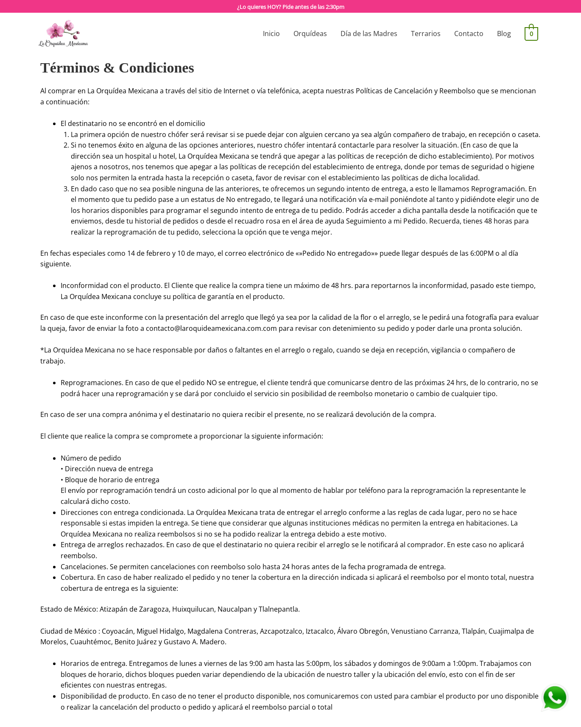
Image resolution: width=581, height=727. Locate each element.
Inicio (272, 33)
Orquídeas (311, 33)
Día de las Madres (370, 33)
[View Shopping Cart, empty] (532, 33)
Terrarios (427, 33)
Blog (505, 33)
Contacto (470, 33)
